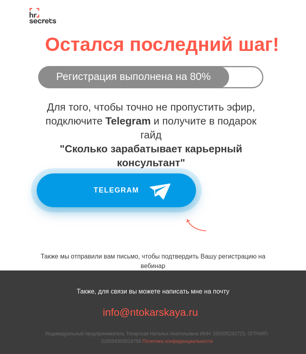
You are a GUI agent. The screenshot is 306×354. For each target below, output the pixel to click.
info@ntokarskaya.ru (150, 312)
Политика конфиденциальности (177, 341)
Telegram (116, 190)
